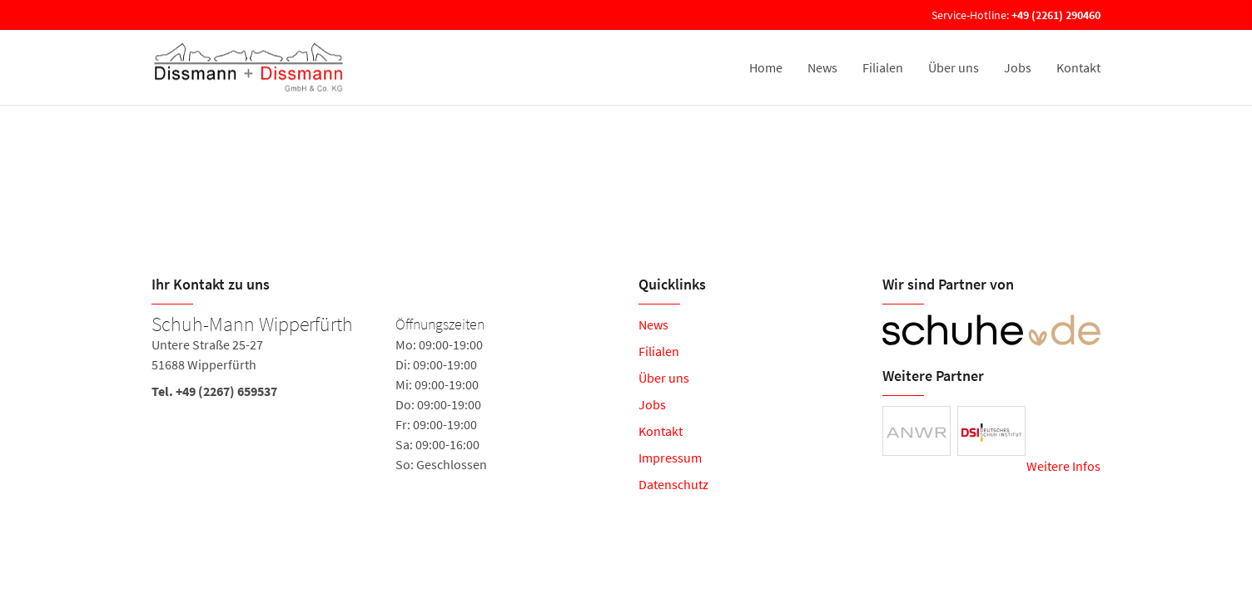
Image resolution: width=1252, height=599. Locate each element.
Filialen (882, 67)
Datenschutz (673, 484)
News (822, 67)
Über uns (953, 67)
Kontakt (1078, 67)
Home (765, 67)
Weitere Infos (1063, 466)
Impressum (670, 457)
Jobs (1017, 67)
